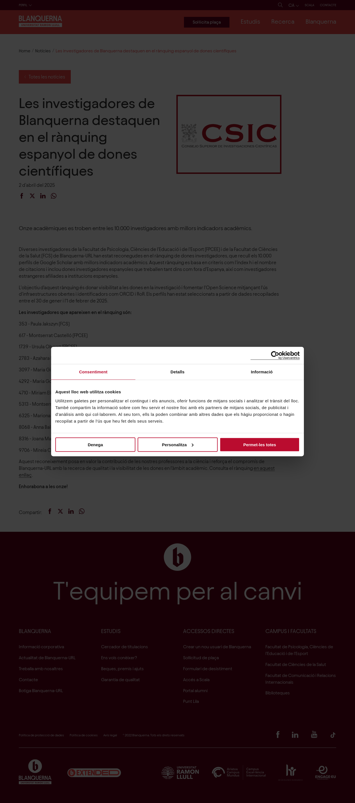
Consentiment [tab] (93, 371)
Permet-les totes (259, 444)
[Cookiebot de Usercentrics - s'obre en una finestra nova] (275, 355)
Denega (95, 444)
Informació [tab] (262, 371)
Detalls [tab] (177, 371)
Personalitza (178, 444)
